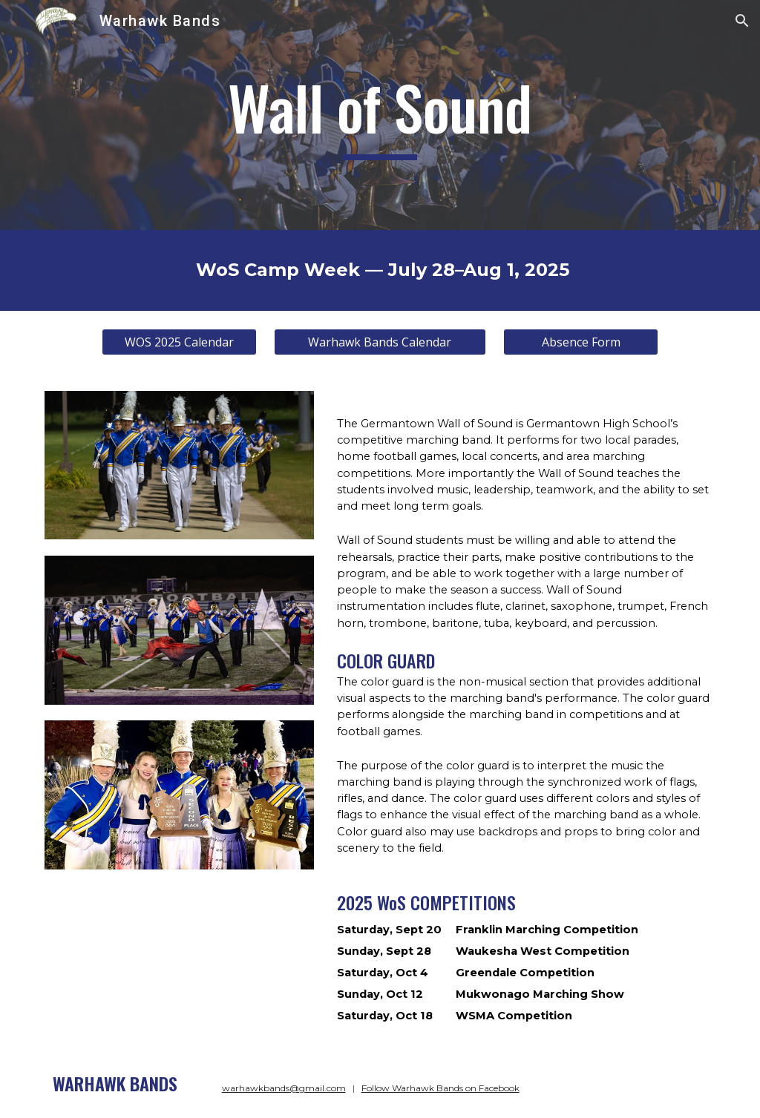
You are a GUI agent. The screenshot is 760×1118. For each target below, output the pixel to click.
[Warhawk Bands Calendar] (380, 342)
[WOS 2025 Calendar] (179, 342)
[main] (379, 115)
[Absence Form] (581, 342)
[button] (742, 21)
